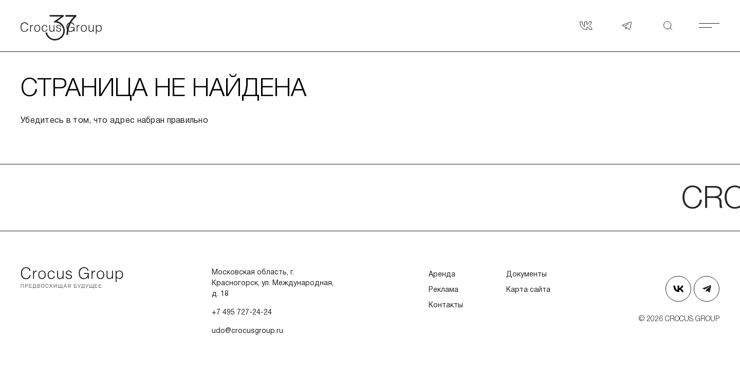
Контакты (446, 305)
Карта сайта (528, 290)
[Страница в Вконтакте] (586, 25)
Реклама (443, 290)
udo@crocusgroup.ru (247, 331)
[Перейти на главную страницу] (72, 278)
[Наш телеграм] (627, 25)
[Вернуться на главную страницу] (72, 25)
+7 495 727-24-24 (242, 312)
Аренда (442, 274)
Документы (526, 274)
